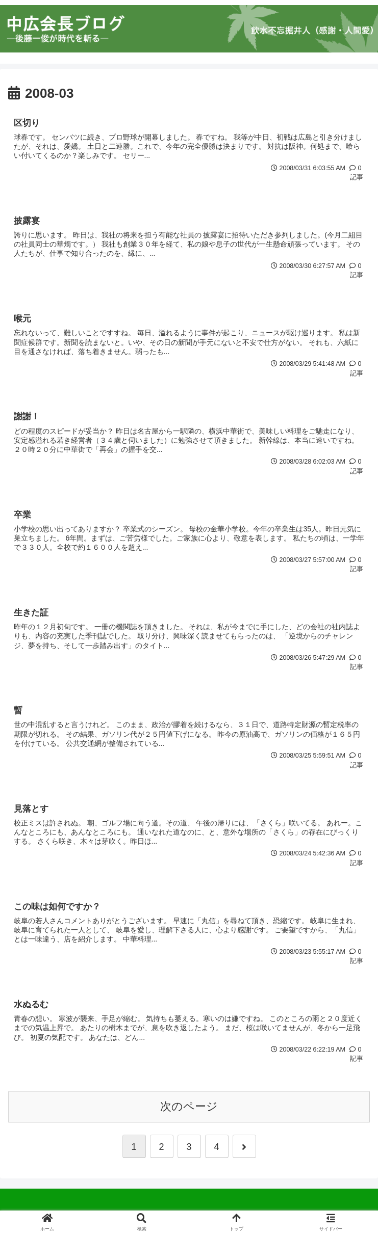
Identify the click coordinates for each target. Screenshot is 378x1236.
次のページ (189, 1108)
